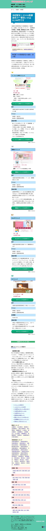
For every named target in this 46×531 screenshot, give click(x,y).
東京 (14, 477)
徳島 (14, 505)
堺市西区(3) (21, 456)
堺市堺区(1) (14, 456)
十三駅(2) (24, 430)
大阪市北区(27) (15, 454)
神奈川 (17, 477)
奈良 (25, 494)
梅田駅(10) (18, 430)
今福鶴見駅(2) (26, 435)
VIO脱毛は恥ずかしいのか (20, 411)
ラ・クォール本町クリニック (18, 75)
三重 (22, 489)
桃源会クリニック (16, 149)
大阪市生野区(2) (24, 446)
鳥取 (14, 499)
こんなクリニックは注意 (20, 407)
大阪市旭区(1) (15, 448)
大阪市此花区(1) (24, 441)
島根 (16, 499)
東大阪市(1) (17, 464)
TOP (43, 527)
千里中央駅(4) (15, 436)
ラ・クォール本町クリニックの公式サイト (22, 103)
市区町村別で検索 (40, 521)
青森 (17, 470)
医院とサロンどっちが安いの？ (21, 417)
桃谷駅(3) (26, 426)
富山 (19, 484)
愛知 (14, 489)
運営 (26, 527)
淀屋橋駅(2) (20, 431)
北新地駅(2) (14, 428)
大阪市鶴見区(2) (15, 453)
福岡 (14, 510)
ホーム (12, 524)
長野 (16, 484)
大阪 (14, 494)
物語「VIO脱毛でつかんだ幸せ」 (18, 6)
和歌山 (28, 494)
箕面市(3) (23, 462)
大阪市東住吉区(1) (16, 451)
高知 (22, 505)
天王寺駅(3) (20, 426)
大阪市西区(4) (15, 443)
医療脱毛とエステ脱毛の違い (25, 524)
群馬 (14, 479)
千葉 (23, 477)
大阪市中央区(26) (24, 454)
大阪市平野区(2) (24, 453)
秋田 (26, 470)
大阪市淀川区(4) (25, 451)
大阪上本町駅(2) (22, 428)
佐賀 (16, 510)
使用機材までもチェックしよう (21, 419)
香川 (16, 505)
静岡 (19, 489)
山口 (25, 499)
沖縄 (17, 512)
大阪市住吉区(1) (24, 449)
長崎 (19, 510)
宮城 (23, 470)
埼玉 (20, 477)
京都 (19, 494)
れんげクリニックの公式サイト (22, 238)
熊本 (22, 510)
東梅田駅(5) (24, 433)
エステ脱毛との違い (20, 4)
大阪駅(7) (14, 426)
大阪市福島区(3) (15, 441)
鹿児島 (14, 512)
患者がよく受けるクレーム (20, 421)
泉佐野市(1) (22, 461)
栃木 (29, 477)
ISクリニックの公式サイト (22, 299)
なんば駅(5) (17, 433)
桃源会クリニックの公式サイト (22, 172)
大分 (25, 510)
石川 (22, 484)
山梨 (17, 479)
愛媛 (19, 505)
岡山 (19, 499)
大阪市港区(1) (22, 443)
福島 (14, 472)
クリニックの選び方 (19, 405)
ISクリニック (15, 279)
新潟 (14, 484)
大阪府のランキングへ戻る (23, 341)
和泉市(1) (17, 462)
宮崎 (28, 510)
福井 (25, 484)
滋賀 (22, 494)
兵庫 (16, 494)
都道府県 (13, 4)
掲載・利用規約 (21, 527)
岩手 (20, 470)
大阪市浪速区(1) (23, 444)
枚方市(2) (22, 459)
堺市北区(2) (17, 458)
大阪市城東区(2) (23, 448)
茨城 (26, 477)
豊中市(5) (23, 458)
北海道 (14, 470)
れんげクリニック (16, 218)
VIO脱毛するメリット (19, 413)
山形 (29, 470)
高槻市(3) (16, 459)
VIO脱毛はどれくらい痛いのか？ (22, 409)
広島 (22, 499)
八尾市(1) (16, 461)
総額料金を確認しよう (19, 415)
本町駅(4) (19, 435)
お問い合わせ (13, 527)
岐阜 (16, 489)
